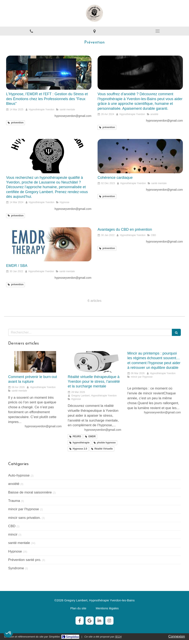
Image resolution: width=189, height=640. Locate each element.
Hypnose (15, 551)
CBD (12, 526)
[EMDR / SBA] (48, 244)
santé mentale (19, 543)
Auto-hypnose (19, 475)
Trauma (14, 501)
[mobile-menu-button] (157, 31)
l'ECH (118, 636)
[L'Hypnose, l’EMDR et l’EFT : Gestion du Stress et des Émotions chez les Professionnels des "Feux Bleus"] (48, 73)
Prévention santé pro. (24, 560)
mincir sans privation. (24, 518)
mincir (12, 534)
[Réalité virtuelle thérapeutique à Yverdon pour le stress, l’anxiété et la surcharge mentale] (94, 362)
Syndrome (16, 568)
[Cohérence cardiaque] (140, 156)
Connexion (176, 636)
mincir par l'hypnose (23, 509)
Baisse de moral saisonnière (30, 492)
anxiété (13, 484)
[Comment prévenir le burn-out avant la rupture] (35, 362)
